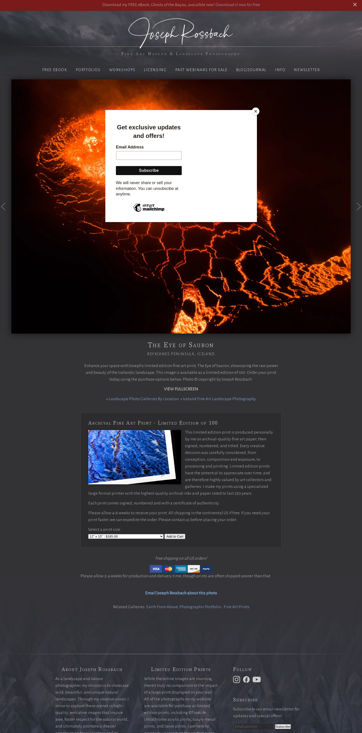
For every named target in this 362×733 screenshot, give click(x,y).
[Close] (255, 111)
